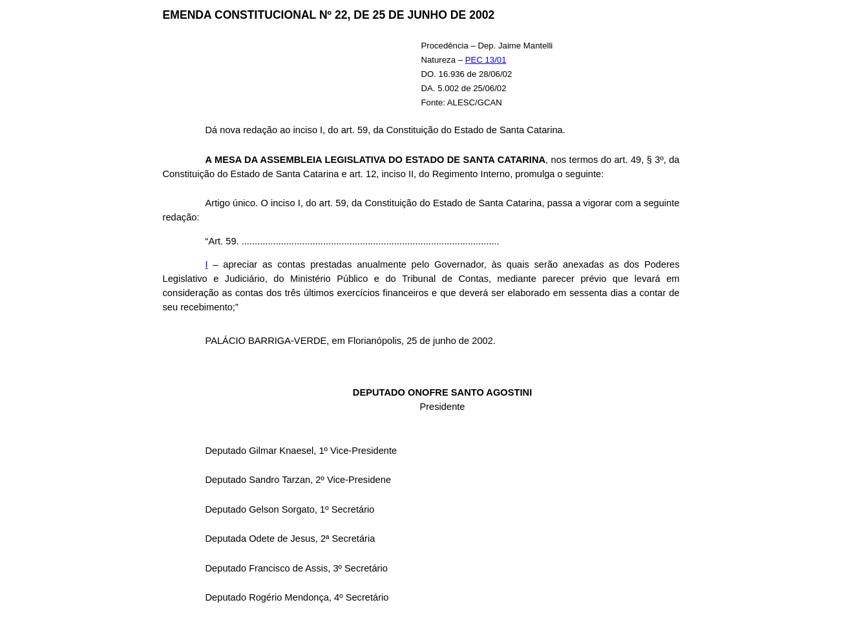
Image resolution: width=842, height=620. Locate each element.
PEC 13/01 (486, 60)
